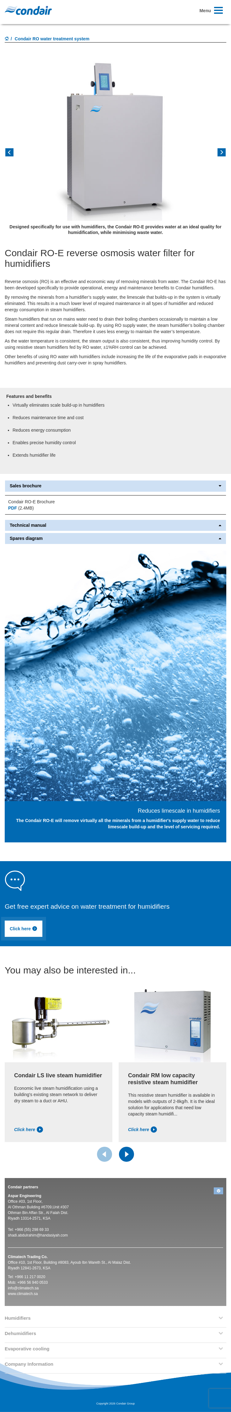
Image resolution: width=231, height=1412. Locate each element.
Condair (28, 10)
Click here (23, 928)
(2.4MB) (21, 507)
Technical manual (115, 525)
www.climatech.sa (23, 1294)
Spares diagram (115, 538)
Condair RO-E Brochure (31, 501)
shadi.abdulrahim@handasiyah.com (38, 1235)
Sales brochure (115, 486)
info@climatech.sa (23, 1288)
